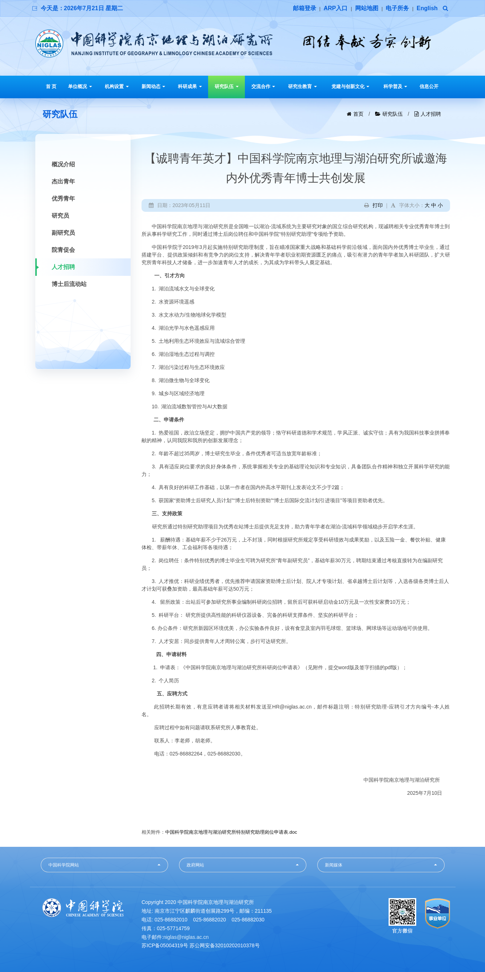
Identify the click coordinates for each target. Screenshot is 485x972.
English (427, 8)
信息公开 (429, 86)
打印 (378, 205)
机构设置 (117, 86)
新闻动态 (154, 86)
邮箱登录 (304, 8)
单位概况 (80, 86)
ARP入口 (335, 8)
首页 (358, 114)
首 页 (51, 86)
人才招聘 (431, 114)
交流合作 (263, 86)
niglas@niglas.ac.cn (186, 937)
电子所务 (397, 8)
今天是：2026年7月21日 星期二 (82, 8)
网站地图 (366, 8)
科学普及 (395, 86)
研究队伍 (227, 86)
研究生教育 (302, 86)
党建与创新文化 (350, 86)
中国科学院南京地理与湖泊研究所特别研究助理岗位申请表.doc (231, 832)
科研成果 (190, 86)
